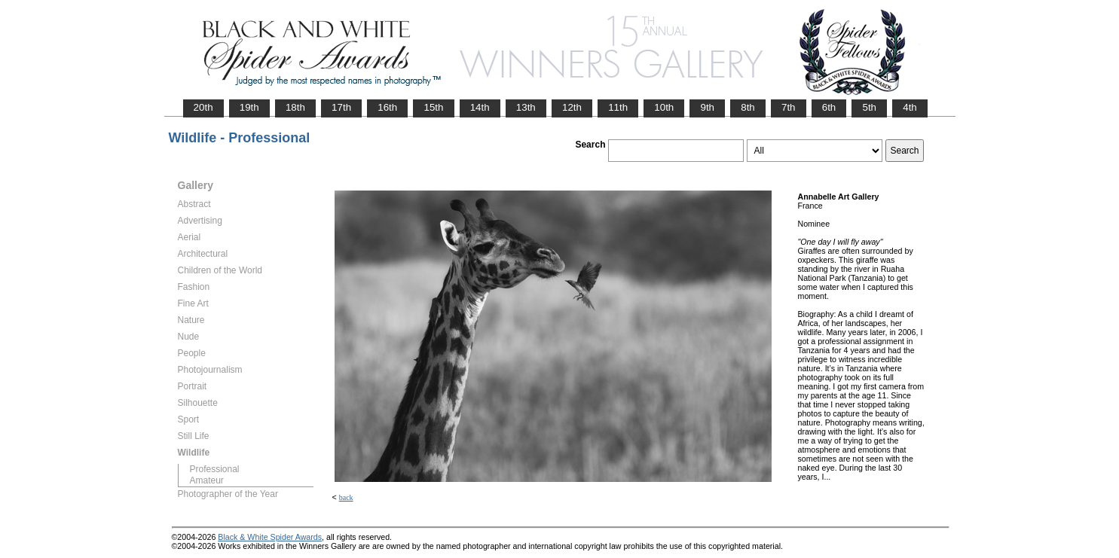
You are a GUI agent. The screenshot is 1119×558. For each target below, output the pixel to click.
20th (203, 107)
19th (249, 107)
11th (618, 107)
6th (829, 107)
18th (295, 107)
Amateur (207, 480)
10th (664, 107)
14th (480, 107)
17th (341, 107)
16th (387, 107)
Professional (215, 469)
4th (909, 107)
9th (707, 107)
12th (572, 107)
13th (526, 107)
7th (788, 107)
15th (433, 107)
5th (869, 107)
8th (747, 107)
